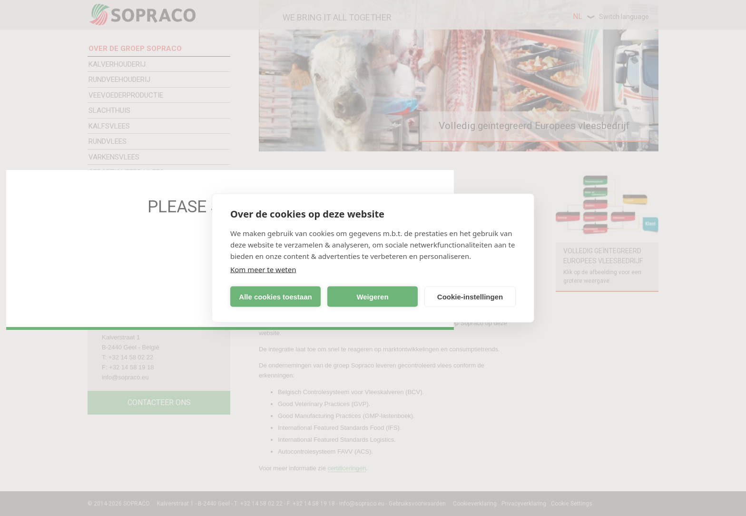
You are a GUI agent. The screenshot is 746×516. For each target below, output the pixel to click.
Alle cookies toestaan (275, 296)
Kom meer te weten (263, 269)
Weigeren (372, 296)
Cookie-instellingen (470, 296)
